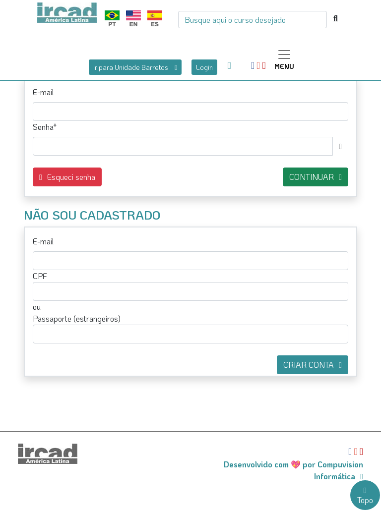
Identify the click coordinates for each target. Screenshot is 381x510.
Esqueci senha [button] (67, 176)
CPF (40, 276)
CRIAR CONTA (312, 364)
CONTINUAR (315, 176)
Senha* (45, 126)
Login (204, 67)
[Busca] (252, 19)
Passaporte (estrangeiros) (77, 318)
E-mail (43, 92)
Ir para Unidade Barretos (135, 67)
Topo (365, 496)
